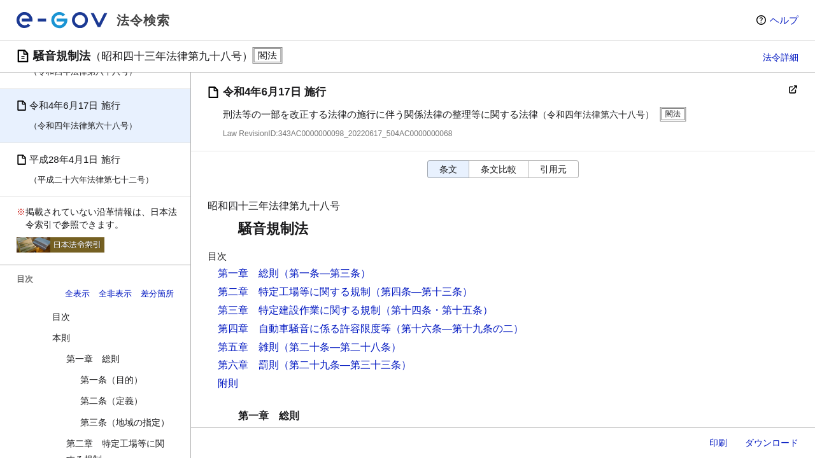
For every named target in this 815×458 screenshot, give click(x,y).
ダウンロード (771, 443)
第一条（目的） (111, 380)
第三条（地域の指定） (124, 422)
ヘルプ (784, 20)
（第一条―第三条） (325, 273)
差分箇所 (157, 293)
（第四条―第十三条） (421, 291)
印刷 (718, 443)
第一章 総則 (93, 359)
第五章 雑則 (248, 347)
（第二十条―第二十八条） (340, 347)
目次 (61, 317)
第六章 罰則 (248, 364)
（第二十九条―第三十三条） (345, 364)
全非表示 (115, 293)
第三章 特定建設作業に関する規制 (299, 310)
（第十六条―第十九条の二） (457, 328)
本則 (61, 338)
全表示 (77, 293)
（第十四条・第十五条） (437, 310)
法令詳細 (780, 57)
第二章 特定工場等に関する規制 (294, 291)
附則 (228, 383)
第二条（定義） (111, 401)
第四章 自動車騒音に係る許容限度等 (304, 328)
